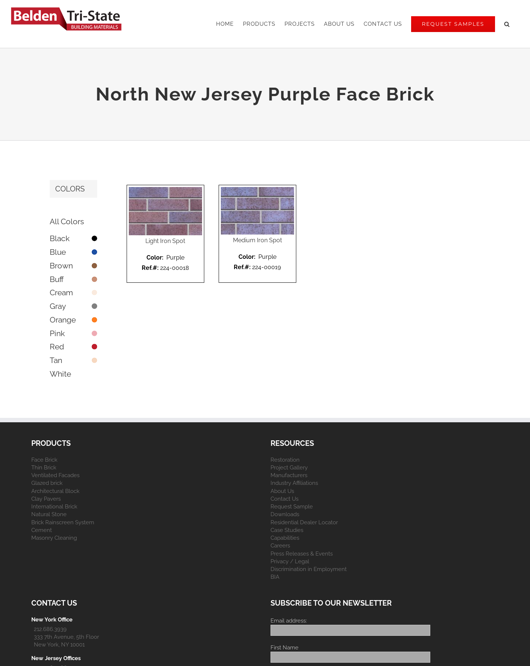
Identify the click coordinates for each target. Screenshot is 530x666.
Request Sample (292, 506)
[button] (507, 24)
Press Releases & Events (302, 553)
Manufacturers (289, 475)
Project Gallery (289, 467)
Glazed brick (47, 483)
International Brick (54, 506)
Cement (41, 530)
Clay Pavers (46, 499)
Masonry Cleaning (54, 538)
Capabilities (285, 538)
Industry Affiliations (294, 483)
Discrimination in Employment (309, 569)
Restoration (285, 460)
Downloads (285, 514)
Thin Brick (43, 467)
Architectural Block (55, 491)
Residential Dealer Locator (304, 522)
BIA (275, 577)
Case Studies (287, 530)
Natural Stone (49, 514)
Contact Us (284, 499)
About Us (282, 491)
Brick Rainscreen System (62, 522)
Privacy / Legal (290, 561)
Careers (280, 545)
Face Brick (44, 460)
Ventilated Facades (55, 475)
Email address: (289, 620)
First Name (284, 647)
